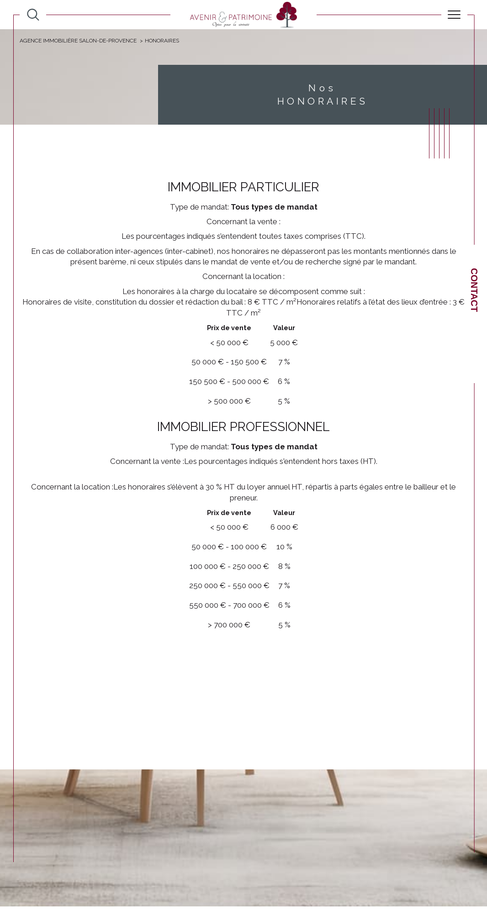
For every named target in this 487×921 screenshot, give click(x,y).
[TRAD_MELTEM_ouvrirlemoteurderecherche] (33, 14)
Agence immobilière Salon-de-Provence (78, 40)
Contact (474, 290)
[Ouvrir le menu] (454, 14)
